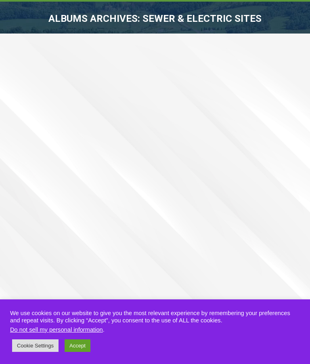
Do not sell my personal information (56, 329)
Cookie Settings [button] (35, 346)
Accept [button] (77, 346)
